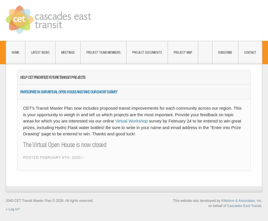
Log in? (14, 209)
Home (15, 53)
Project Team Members (103, 53)
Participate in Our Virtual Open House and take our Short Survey (68, 92)
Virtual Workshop (131, 120)
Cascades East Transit (244, 206)
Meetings (68, 53)
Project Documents (147, 53)
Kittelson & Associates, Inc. (241, 201)
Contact (250, 53)
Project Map (183, 53)
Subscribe (225, 53)
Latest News (40, 53)
